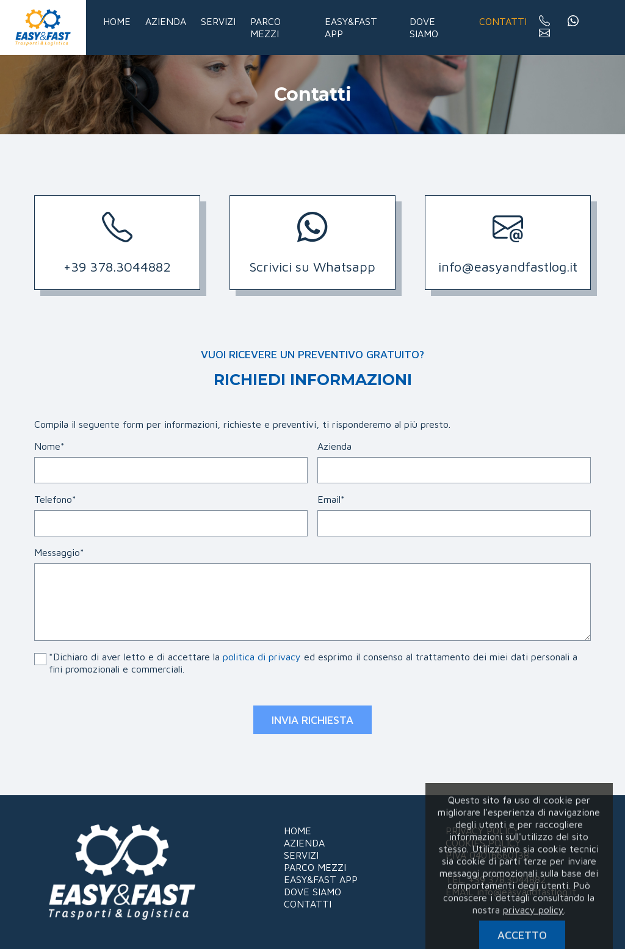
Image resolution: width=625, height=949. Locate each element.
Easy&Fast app (351, 27)
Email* (331, 499)
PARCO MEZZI (315, 867)
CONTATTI (307, 903)
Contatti (503, 21)
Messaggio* (59, 552)
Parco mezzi (265, 27)
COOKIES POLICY (483, 842)
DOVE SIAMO (312, 891)
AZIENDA (304, 842)
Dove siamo (424, 27)
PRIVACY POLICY (482, 830)
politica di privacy (262, 656)
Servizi (218, 21)
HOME (297, 830)
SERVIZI (301, 855)
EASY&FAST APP (321, 879)
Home (117, 21)
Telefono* (55, 499)
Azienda (165, 21)
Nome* (49, 446)
